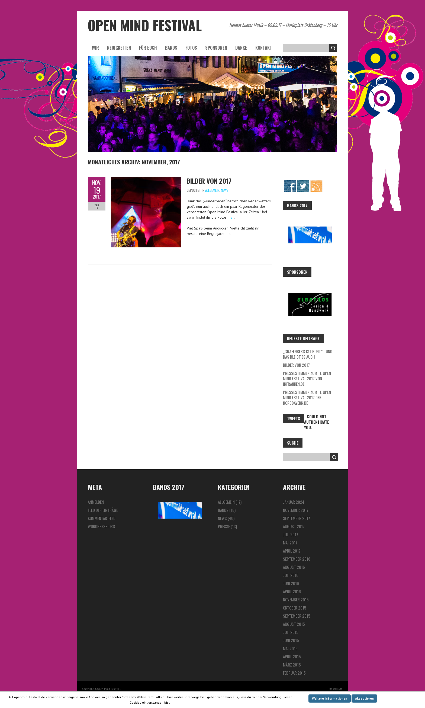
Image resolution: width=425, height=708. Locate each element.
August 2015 (294, 624)
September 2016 (296, 559)
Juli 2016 (290, 575)
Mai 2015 (290, 648)
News (224, 190)
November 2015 (296, 599)
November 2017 (295, 510)
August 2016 (294, 567)
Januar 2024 (293, 502)
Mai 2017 (290, 543)
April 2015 (292, 656)
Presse (224, 526)
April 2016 (292, 591)
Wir (95, 47)
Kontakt (263, 47)
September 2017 (296, 518)
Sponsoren (216, 47)
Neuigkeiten (119, 47)
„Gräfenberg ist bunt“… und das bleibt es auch (307, 354)
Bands (171, 47)
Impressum (336, 688)
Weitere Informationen (329, 698)
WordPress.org (101, 526)
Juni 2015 (291, 640)
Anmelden (96, 502)
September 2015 (296, 616)
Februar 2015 (294, 673)
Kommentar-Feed (101, 518)
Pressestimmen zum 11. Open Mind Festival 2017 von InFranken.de (307, 378)
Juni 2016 (291, 583)
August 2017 (294, 526)
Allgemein (212, 190)
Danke (241, 47)
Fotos (191, 47)
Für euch (148, 47)
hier (231, 217)
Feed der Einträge (103, 510)
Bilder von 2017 (209, 181)
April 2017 (292, 551)
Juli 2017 (290, 534)
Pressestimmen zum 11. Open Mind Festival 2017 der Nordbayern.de (307, 397)
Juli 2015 (290, 632)
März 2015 (292, 665)
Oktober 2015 (294, 608)
